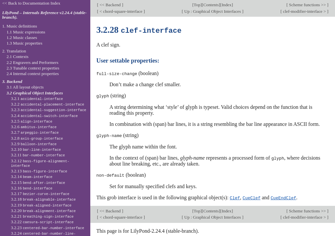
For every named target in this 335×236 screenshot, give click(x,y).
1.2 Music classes (22, 37)
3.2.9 (34, 143)
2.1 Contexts (17, 56)
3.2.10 (36, 149)
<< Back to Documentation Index (31, 3)
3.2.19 (41, 205)
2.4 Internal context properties (33, 73)
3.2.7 (35, 132)
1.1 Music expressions (26, 32)
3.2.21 (42, 216)
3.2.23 (47, 227)
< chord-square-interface (120, 11)
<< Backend (110, 4)
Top (197, 4)
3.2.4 (44, 115)
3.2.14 (31, 176)
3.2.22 (42, 221)
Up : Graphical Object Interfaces (212, 11)
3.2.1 (37, 98)
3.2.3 (48, 109)
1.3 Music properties (24, 43)
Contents (211, 4)
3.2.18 (43, 199)
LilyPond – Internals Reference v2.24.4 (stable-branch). (44, 15)
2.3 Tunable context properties (33, 68)
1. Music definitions (19, 26)
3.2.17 (40, 193)
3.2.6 (34, 126)
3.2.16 (31, 188)
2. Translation (14, 51)
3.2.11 (38, 154)
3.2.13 (39, 170)
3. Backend (12, 81)
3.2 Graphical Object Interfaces (35, 92)
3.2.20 (43, 210)
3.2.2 (47, 104)
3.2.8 (37, 138)
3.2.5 (31, 121)
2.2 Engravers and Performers (32, 62)
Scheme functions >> (307, 4)
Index (226, 4)
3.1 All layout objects (25, 87)
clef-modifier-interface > (304, 11)
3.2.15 (38, 182)
